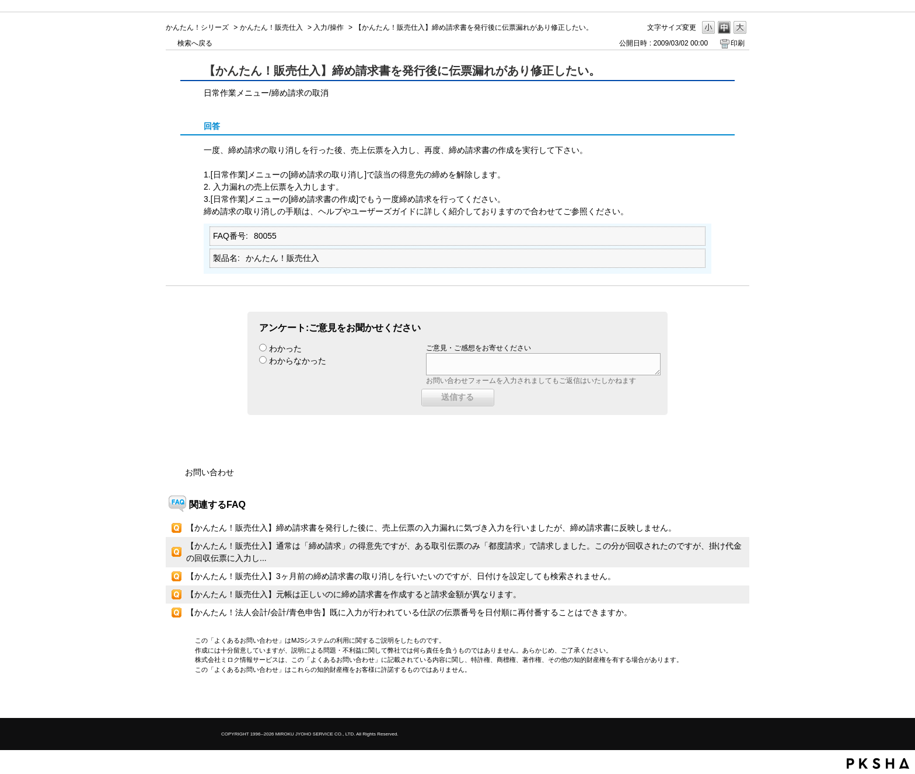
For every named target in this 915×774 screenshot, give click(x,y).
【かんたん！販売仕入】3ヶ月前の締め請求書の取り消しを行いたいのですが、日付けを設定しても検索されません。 (401, 576)
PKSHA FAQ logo (878, 763)
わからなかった (297, 360)
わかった (285, 348)
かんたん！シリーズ (197, 27)
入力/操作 (328, 27)
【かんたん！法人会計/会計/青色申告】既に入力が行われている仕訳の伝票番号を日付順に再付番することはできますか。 (409, 612)
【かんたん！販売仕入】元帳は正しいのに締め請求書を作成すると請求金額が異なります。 (353, 594)
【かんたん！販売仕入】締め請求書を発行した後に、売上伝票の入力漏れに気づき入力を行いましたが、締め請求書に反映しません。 (431, 527)
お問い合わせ (209, 472)
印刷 (738, 43)
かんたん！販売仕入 (271, 27)
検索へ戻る (194, 43)
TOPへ (720, 699)
